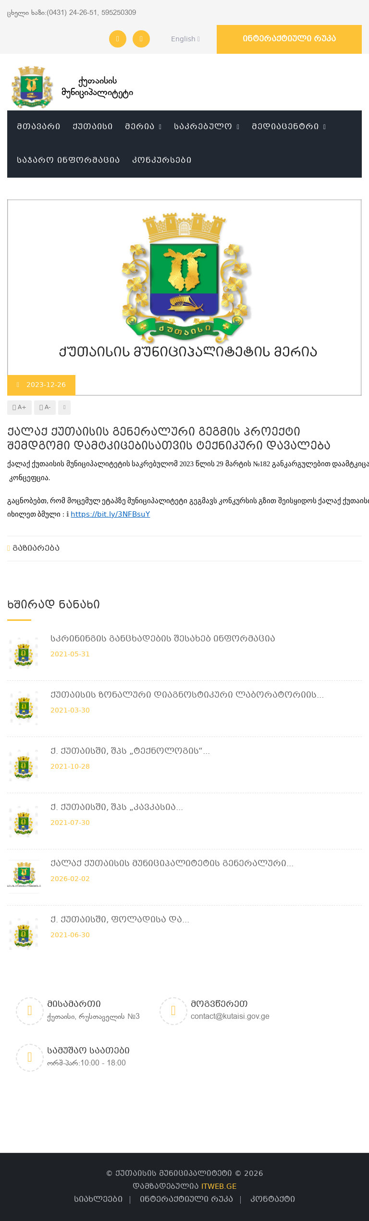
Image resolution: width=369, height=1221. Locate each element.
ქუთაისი (93, 127)
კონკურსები (162, 161)
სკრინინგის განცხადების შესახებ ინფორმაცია (162, 639)
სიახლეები (98, 1200)
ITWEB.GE (218, 1187)
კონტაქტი (272, 1200)
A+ (19, 407)
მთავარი (39, 127)
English (183, 39)
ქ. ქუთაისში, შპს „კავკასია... (116, 807)
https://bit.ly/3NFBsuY (110, 514)
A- (44, 407)
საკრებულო (203, 127)
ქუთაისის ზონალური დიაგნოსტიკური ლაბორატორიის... (187, 695)
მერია (140, 127)
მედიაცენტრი (285, 127)
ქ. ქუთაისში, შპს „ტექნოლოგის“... (130, 751)
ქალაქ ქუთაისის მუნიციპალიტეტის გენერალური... (172, 864)
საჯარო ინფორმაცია (68, 161)
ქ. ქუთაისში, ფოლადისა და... (119, 920)
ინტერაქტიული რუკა (289, 39)
